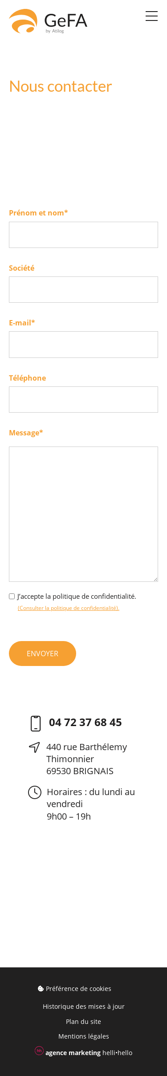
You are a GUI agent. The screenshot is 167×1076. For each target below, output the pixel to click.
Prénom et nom (38, 213)
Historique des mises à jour (84, 1006)
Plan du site (83, 1021)
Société (21, 268)
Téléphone (27, 378)
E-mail (22, 323)
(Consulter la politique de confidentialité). (68, 608)
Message (26, 433)
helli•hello (83, 1051)
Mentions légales (83, 1036)
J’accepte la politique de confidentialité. (76, 596)
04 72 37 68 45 (85, 722)
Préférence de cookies (74, 988)
